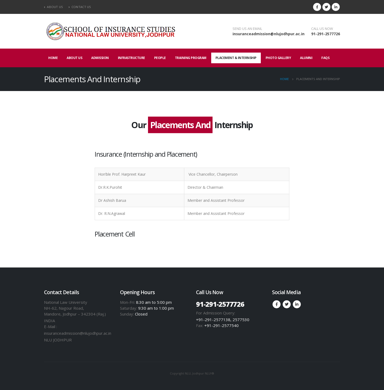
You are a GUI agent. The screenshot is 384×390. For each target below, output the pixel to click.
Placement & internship (236, 58)
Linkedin (297, 304)
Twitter (287, 304)
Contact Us (80, 7)
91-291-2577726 (325, 33)
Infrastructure (131, 58)
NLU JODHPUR (58, 339)
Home (53, 58)
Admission (100, 58)
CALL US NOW (322, 28)
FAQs (325, 58)
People (160, 58)
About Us (53, 7)
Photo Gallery (278, 58)
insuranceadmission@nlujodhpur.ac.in (269, 33)
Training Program (190, 58)
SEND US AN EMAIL (247, 28)
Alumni (306, 58)
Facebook (277, 304)
